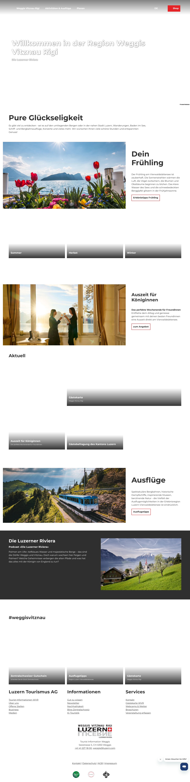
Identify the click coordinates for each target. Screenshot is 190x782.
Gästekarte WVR (135, 703)
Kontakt (130, 700)
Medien (13, 713)
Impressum (110, 763)
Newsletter (73, 703)
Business (14, 709)
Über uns (14, 703)
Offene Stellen (16, 706)
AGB (100, 763)
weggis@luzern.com (104, 748)
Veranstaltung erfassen (138, 713)
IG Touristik (73, 713)
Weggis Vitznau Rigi (27, 8)
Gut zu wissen (75, 700)
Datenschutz (89, 763)
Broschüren (132, 709)
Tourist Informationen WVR (23, 700)
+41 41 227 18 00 (83, 748)
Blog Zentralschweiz (78, 709)
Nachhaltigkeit (75, 706)
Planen (81, 8)
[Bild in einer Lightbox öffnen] (95, 731)
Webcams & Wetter (136, 706)
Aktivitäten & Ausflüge (58, 8)
